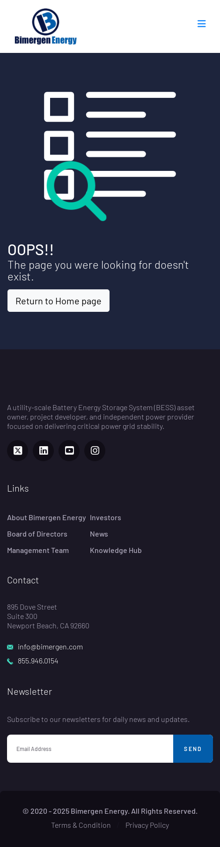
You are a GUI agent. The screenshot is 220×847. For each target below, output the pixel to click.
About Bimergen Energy (46, 517)
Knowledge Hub (116, 549)
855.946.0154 (38, 660)
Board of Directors (37, 533)
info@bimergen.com (50, 646)
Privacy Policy (147, 824)
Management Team (38, 549)
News (99, 533)
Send (193, 748)
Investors (105, 517)
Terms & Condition (81, 824)
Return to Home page (58, 300)
